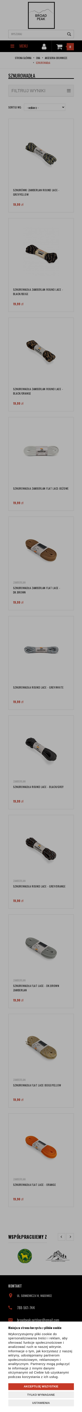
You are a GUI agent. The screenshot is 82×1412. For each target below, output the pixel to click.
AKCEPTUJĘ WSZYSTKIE (41, 1386)
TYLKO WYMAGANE (41, 1394)
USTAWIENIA (41, 1403)
